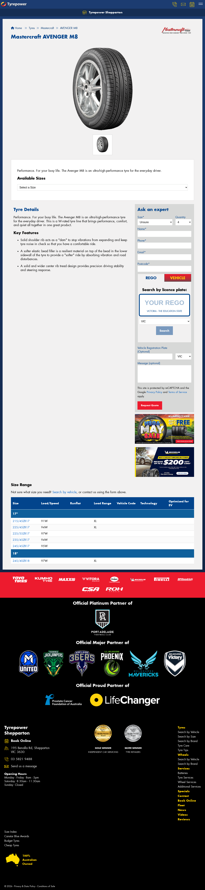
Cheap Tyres (11, 845)
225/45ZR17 (21, 527)
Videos (183, 815)
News (182, 810)
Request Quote (150, 405)
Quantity (180, 217)
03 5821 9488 (21, 759)
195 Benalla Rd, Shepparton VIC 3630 (30, 750)
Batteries (183, 773)
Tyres (181, 727)
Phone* (141, 240)
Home (16, 28)
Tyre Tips (183, 750)
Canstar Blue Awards (16, 836)
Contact (183, 796)
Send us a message (24, 766)
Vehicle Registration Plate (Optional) (152, 349)
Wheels (183, 755)
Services (184, 768)
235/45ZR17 (21, 540)
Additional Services (189, 786)
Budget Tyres (11, 841)
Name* (141, 229)
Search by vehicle (64, 492)
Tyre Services (185, 777)
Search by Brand (188, 741)
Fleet (181, 805)
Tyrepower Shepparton (102, 12)
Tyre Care (183, 745)
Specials (184, 791)
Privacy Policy (154, 392)
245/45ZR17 (21, 546)
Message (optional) (148, 363)
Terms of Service (177, 392)
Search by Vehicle (188, 732)
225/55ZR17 (21, 533)
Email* (141, 252)
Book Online (187, 800)
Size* (140, 217)
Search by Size (187, 736)
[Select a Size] (102, 187)
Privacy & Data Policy (24, 886)
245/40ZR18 (21, 561)
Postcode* (143, 264)
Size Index (10, 832)
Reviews (184, 819)
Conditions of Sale (46, 886)
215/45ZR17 (21, 521)
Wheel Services (187, 782)
